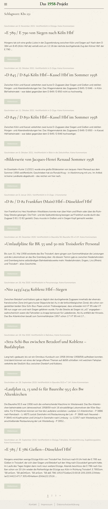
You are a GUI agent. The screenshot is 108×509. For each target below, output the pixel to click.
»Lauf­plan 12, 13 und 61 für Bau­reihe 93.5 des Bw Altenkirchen (44, 391)
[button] (5, 4)
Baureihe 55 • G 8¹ (71, 237)
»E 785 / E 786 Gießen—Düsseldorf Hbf (37, 449)
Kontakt (33, 504)
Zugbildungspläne (92, 440)
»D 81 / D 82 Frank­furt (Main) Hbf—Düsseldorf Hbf (48, 201)
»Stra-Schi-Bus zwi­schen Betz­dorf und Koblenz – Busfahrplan (45, 344)
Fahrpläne (63, 440)
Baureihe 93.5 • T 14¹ (61, 382)
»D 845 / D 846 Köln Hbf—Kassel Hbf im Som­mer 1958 (50, 74)
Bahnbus (49, 335)
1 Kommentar (61, 195)
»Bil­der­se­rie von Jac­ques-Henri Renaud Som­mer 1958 (49, 159)
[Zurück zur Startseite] (54, 4)
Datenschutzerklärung (68, 504)
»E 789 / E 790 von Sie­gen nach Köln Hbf (38, 32)
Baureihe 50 (56, 237)
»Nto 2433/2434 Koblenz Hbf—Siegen (35, 289)
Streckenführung (76, 440)
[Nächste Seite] (60, 495)
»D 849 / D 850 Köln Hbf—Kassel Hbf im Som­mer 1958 (50, 117)
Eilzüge (53, 26)
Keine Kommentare (66, 26)
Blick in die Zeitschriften (59, 152)
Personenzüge (52, 282)
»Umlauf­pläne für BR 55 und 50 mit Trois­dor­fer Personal (52, 243)
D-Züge (53, 68)
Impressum (46, 504)
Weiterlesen (12, 59)
